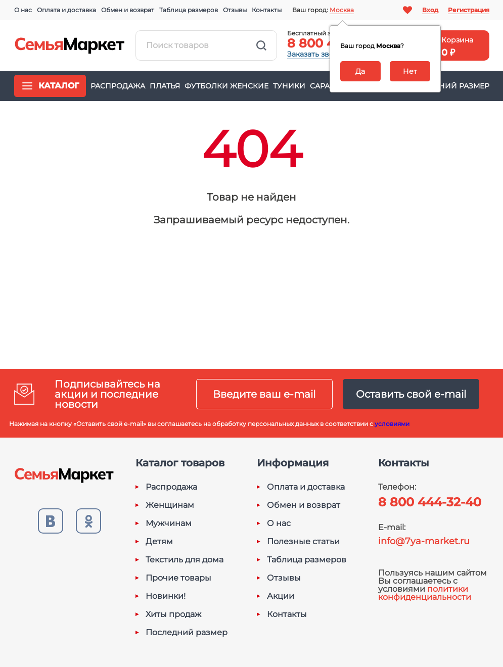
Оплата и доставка (66, 10)
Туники (289, 85)
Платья (165, 85)
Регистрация (468, 10)
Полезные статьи (303, 542)
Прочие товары (178, 578)
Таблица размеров (188, 10)
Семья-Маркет (69, 45)
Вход (430, 10)
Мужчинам (169, 523)
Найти (261, 45)
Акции (280, 596)
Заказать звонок (317, 54)
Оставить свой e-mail (411, 394)
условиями (392, 423)
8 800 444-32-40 (429, 502)
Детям (159, 542)
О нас (23, 10)
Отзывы (235, 10)
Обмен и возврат (127, 10)
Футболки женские (226, 85)
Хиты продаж (173, 614)
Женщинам (170, 505)
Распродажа (117, 85)
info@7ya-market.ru (424, 541)
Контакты (267, 10)
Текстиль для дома (184, 560)
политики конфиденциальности (424, 593)
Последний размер (447, 85)
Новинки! (166, 596)
